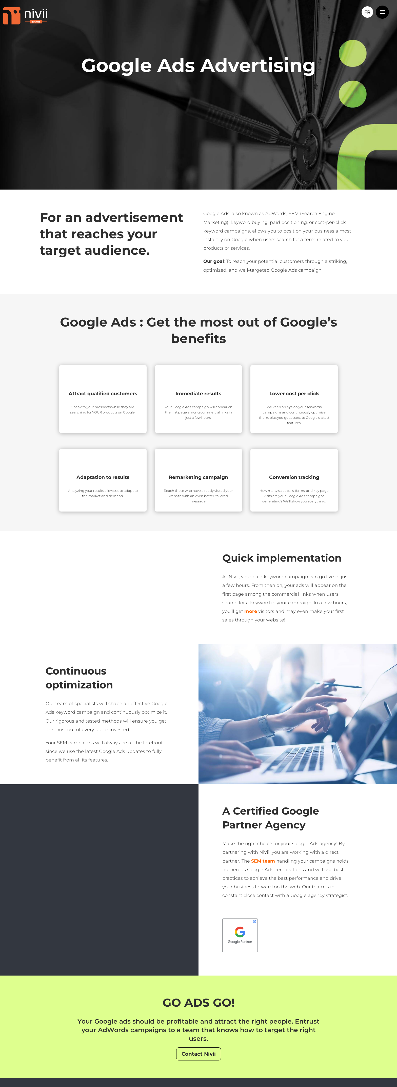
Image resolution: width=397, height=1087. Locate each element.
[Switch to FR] (367, 12)
